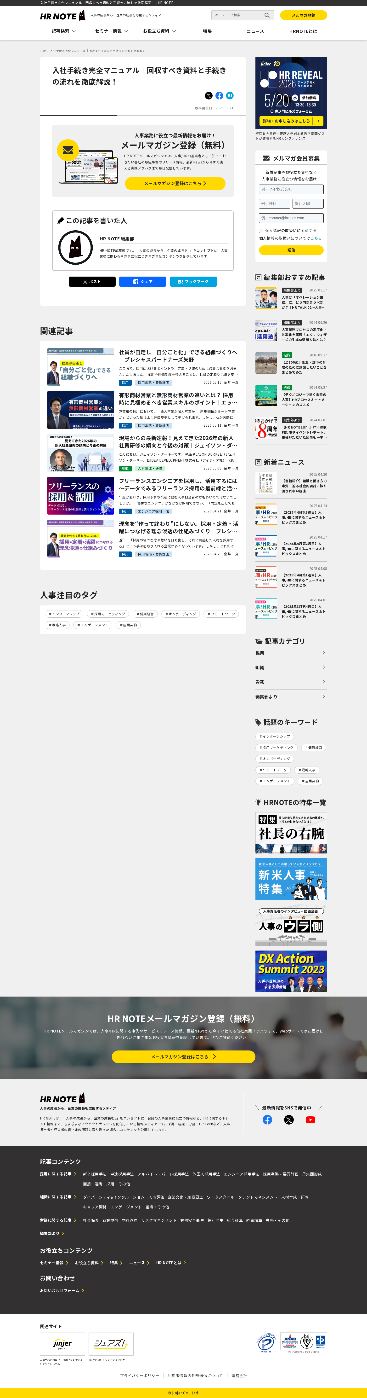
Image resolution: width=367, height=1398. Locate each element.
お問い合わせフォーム (59, 1290)
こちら (316, 238)
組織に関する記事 (56, 1197)
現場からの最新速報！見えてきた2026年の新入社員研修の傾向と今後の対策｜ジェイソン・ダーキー (178, 441)
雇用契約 (130, 624)
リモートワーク (223, 613)
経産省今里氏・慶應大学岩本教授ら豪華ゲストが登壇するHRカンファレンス (290, 136)
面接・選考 (93, 1184)
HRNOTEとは (303, 31)
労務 (259, 682)
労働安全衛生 (192, 1220)
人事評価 (156, 1197)
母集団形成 (312, 1174)
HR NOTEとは (169, 1262)
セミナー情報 (52, 1262)
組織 (259, 667)
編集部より (266, 696)
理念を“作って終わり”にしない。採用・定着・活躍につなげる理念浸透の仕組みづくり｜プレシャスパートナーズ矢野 (178, 527)
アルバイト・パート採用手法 (163, 1174)
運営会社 (239, 1375)
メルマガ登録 (304, 15)
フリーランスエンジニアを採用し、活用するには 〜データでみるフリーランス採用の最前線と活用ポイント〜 (178, 484)
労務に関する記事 (56, 1220)
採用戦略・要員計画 (281, 1174)
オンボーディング (182, 613)
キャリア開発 (95, 1207)
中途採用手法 (122, 1174)
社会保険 (91, 1220)
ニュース (255, 31)
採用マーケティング (109, 613)
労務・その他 (277, 1220)
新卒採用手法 (95, 1174)
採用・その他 (118, 1184)
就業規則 (110, 1220)
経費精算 (254, 1220)
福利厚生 (215, 1220)
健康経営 (147, 613)
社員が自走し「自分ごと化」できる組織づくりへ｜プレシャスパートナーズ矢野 (178, 355)
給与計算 (235, 1220)
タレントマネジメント (258, 1197)
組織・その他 (157, 1207)
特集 (207, 31)
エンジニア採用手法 (242, 1174)
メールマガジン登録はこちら (173, 183)
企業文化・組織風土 (185, 1197)
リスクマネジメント (159, 1220)
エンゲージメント (94, 624)
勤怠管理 (130, 1220)
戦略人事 (59, 624)
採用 (259, 653)
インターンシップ (65, 613)
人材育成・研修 (295, 1197)
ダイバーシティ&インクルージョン (114, 1197)
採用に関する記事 (56, 1174)
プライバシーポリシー (139, 1375)
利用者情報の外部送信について (195, 1375)
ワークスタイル (221, 1197)
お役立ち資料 (87, 1262)
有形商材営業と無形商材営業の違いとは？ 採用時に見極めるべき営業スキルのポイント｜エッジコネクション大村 (178, 398)
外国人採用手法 (206, 1174)
